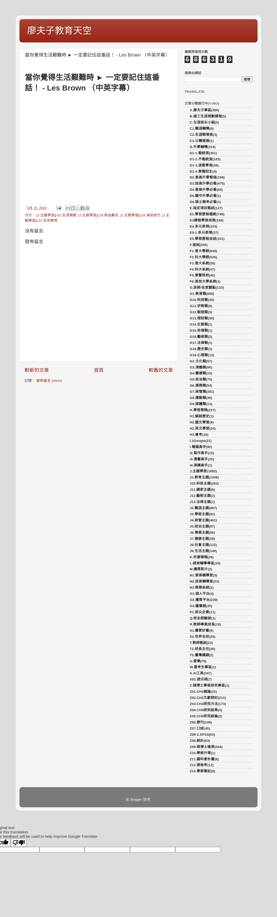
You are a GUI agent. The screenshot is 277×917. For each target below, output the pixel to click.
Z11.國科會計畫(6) (204, 759)
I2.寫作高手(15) (202, 453)
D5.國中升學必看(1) (205, 196)
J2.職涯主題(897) (203, 508)
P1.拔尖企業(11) (202, 612)
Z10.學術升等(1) (202, 753)
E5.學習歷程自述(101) (207, 239)
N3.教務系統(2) (202, 587)
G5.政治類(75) (201, 379)
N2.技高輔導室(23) (204, 581)
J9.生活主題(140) (203, 551)
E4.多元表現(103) (203, 226)
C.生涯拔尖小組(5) (204, 122)
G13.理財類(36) (202, 318)
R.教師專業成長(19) (205, 624)
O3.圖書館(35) (201, 606)
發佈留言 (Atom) (49, 381)
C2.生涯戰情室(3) (203, 135)
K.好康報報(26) (202, 557)
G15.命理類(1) (201, 330)
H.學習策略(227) (203, 410)
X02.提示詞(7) (201, 679)
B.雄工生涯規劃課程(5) (208, 116)
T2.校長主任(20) (202, 649)
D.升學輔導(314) (203, 147)
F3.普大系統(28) (202, 263)
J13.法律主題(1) (202, 502)
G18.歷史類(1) (201, 349)
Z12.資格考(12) (202, 765)
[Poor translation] (18, 842)
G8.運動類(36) (201, 398)
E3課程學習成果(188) (206, 220)
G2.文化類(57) (201, 361)
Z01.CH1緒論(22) (203, 692)
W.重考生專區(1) (203, 667)
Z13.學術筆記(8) (202, 771)
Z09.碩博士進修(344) (206, 747)
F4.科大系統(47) (202, 269)
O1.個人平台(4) (202, 594)
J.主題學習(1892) (203, 471)
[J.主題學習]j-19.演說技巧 (140, 215)
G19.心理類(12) (202, 355)
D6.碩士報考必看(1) (205, 202)
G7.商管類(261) (202, 392)
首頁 (99, 370)
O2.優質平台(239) (204, 600)
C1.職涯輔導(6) (202, 128)
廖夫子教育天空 (59, 30)
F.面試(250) (199, 245)
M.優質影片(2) (201, 569)
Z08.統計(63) (200, 741)
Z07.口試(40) (200, 728)
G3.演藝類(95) (201, 367)
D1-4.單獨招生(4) (203, 171)
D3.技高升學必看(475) (207, 183)
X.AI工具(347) (201, 673)
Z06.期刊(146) (201, 722)
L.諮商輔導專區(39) (205, 563)
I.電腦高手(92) (201, 447)
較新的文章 (37, 370)
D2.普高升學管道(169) (207, 177)
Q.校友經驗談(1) (203, 618)
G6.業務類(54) (201, 385)
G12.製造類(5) (201, 312)
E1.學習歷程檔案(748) (207, 214)
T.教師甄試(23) (201, 643)
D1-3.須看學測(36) (204, 165)
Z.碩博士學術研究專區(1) (209, 685)
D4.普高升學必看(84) (206, 190)
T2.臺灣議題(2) (201, 655)
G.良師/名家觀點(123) (207, 287)
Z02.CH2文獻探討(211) (208, 698)
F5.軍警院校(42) (202, 275)
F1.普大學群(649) (203, 251)
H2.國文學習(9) (202, 422)
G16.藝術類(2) (201, 337)
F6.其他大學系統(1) (205, 281)
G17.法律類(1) (201, 343)
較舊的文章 (161, 370)
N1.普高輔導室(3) (203, 575)
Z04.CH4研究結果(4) (206, 710)
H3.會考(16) (199, 435)
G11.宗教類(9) (201, 306)
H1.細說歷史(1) (202, 416)
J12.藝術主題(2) (202, 496)
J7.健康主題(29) (202, 539)
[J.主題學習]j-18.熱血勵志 (99, 215)
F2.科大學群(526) (203, 257)
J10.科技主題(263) (204, 483)
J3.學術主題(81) (202, 514)
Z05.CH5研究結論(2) (206, 716)
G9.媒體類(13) (201, 404)
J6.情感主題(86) (202, 532)
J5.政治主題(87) (202, 526)
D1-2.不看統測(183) (205, 159)
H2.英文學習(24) (203, 428)
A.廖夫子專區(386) (204, 110)
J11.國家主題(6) (202, 489)
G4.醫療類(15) (201, 373)
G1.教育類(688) (202, 294)
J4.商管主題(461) (203, 520)
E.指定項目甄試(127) (206, 208)
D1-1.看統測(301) (203, 153)
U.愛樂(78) (198, 661)
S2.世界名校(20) (202, 637)
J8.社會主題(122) (203, 545)
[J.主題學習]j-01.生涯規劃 (57, 215)
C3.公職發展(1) (202, 141)
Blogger (136, 799)
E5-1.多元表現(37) (204, 232)
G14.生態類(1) (201, 324)
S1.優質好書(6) (202, 630)
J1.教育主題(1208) (204, 477)
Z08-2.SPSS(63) (202, 734)
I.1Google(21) (201, 441)
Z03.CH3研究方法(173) (208, 704)
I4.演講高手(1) (201, 465)
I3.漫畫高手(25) (202, 459)
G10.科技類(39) (202, 300)
